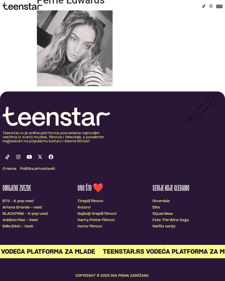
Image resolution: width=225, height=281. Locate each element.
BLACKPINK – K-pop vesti (25, 214)
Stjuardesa (163, 214)
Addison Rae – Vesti (20, 220)
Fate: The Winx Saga (171, 220)
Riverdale (161, 201)
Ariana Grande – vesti (22, 207)
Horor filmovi (90, 226)
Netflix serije (164, 226)
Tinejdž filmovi (90, 201)
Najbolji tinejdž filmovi (97, 214)
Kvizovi (84, 207)
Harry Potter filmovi (96, 220)
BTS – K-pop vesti (18, 201)
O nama (9, 169)
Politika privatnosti (37, 169)
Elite (156, 207)
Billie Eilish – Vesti (18, 226)
